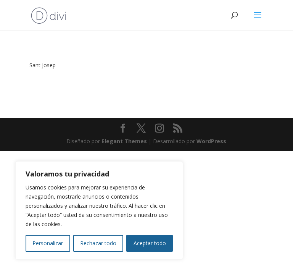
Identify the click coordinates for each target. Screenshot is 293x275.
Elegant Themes (124, 141)
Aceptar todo (150, 243)
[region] (99, 210)
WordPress (211, 141)
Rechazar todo (98, 243)
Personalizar (47, 243)
